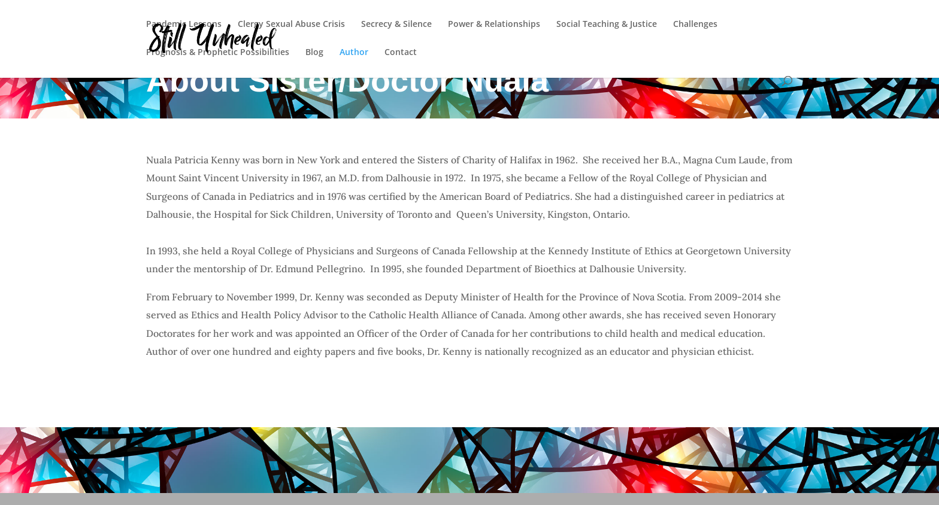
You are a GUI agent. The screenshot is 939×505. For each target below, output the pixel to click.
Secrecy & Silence (396, 24)
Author (354, 52)
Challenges (695, 24)
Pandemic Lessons (184, 24)
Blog (314, 52)
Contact (400, 52)
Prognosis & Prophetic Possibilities (217, 52)
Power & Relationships (494, 24)
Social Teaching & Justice (606, 24)
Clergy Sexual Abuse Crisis (291, 24)
